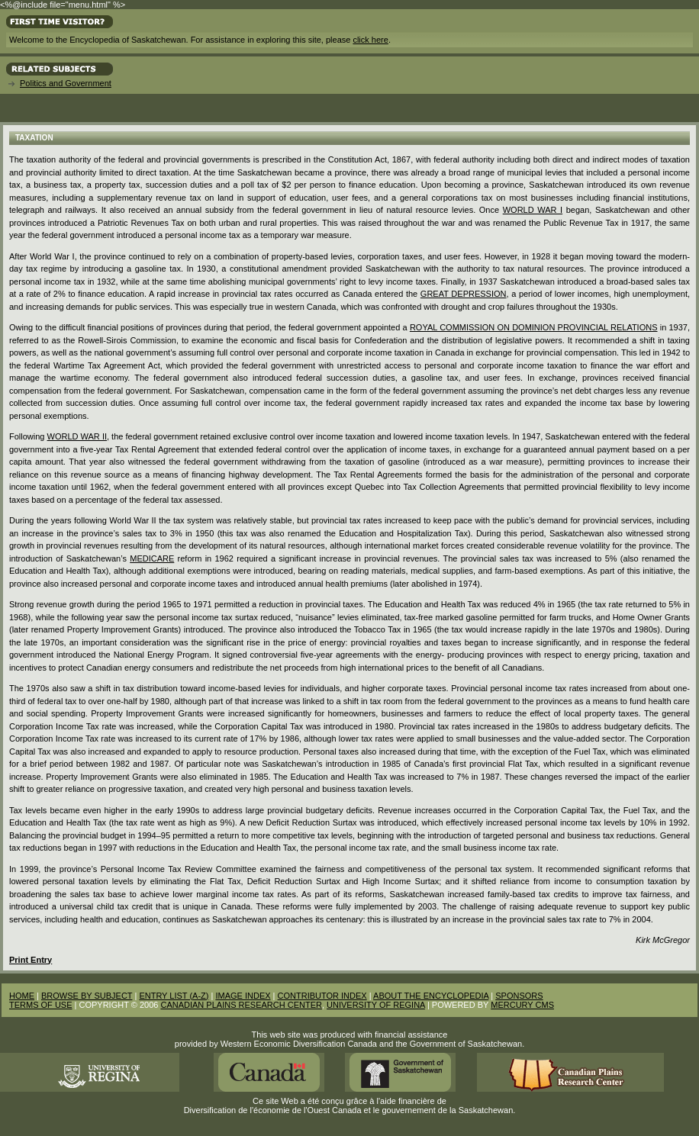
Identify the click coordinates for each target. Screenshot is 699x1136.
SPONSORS (519, 995)
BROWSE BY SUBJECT (86, 995)
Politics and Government (65, 83)
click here (370, 39)
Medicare (152, 558)
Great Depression (463, 293)
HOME (21, 995)
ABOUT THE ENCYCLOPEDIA (430, 995)
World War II (77, 436)
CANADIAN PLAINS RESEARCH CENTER (241, 1004)
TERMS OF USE (40, 1004)
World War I (532, 209)
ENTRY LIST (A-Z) (173, 995)
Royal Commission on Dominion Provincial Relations (534, 327)
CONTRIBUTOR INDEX (322, 995)
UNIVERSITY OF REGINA (376, 1004)
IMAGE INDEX (242, 995)
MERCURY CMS (522, 1004)
